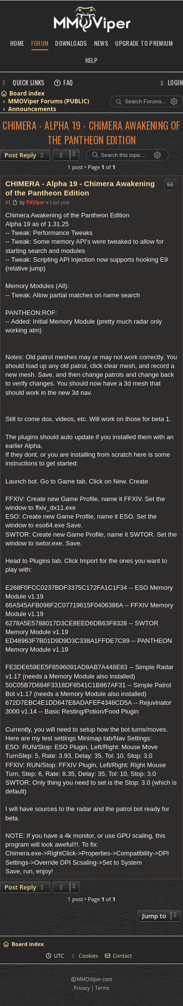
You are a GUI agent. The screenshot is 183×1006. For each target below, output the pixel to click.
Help (91, 60)
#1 (8, 202)
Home (17, 43)
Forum (40, 43)
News (101, 43)
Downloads (71, 43)
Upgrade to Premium (144, 43)
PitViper (35, 202)
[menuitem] (63, 82)
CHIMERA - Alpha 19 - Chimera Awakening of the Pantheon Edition (91, 132)
